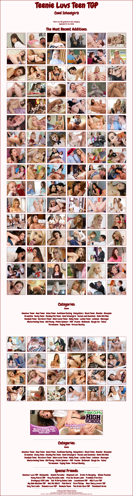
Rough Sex (95, 321)
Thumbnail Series (99, 486)
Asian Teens (51, 313)
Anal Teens (40, 313)
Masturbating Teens (35, 321)
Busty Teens (39, 316)
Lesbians (95, 319)
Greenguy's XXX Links (40, 480)
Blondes (99, 313)
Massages (104, 319)
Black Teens (90, 313)
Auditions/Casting (64, 313)
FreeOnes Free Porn (94, 477)
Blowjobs (108, 313)
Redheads (86, 321)
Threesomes (53, 324)
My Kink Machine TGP (37, 483)
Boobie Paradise (57, 475)
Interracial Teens (60, 319)
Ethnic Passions (104, 475)
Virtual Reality (78, 324)
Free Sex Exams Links (75, 477)
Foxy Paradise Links (55, 477)
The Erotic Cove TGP (81, 486)
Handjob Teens (30, 319)
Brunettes (28, 316)
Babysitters (78, 313)
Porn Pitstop (78, 483)
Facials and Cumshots (86, 316)
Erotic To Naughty (88, 475)
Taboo (103, 321)
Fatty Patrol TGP (38, 477)
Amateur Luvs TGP (30, 475)
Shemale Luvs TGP (49, 486)
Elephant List (72, 475)
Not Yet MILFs (54, 483)
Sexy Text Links (33, 486)
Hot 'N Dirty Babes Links (61, 480)
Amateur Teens (28, 313)
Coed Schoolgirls (69, 316)
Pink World (66, 483)
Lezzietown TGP (80, 480)
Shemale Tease (65, 486)
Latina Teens (85, 319)
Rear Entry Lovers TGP (95, 483)
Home (66, 308)
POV (71, 321)
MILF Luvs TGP (96, 480)
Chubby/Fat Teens (53, 316)
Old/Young (49, 321)
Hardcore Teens (44, 319)
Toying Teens (65, 324)
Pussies (77, 321)
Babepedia (44, 475)
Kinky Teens (74, 319)
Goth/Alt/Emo (103, 316)
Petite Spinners (62, 321)
